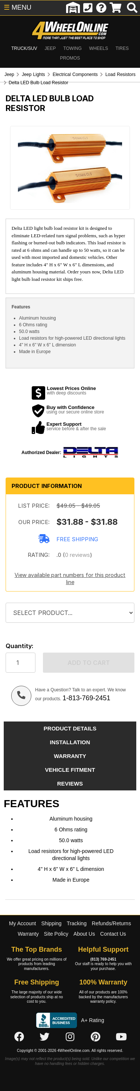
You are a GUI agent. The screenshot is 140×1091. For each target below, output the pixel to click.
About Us (84, 934)
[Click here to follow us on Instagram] (70, 1037)
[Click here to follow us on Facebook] (19, 1037)
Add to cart (89, 662)
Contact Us (113, 934)
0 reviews (77, 554)
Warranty (28, 934)
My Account (22, 923)
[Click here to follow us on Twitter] (44, 1037)
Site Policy (56, 934)
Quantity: (19, 646)
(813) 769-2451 (103, 959)
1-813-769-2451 (86, 698)
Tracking (77, 923)
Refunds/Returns (111, 923)
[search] (132, 8)
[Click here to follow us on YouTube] (121, 1037)
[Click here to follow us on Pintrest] (95, 1037)
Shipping (51, 923)
